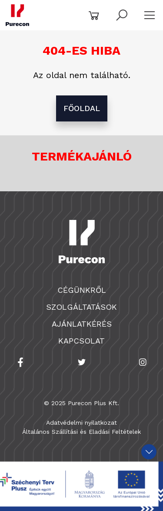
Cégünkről (81, 290)
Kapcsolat (81, 340)
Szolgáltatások (81, 306)
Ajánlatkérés (82, 323)
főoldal (81, 108)
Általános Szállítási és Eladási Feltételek (81, 431)
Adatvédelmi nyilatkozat (81, 422)
